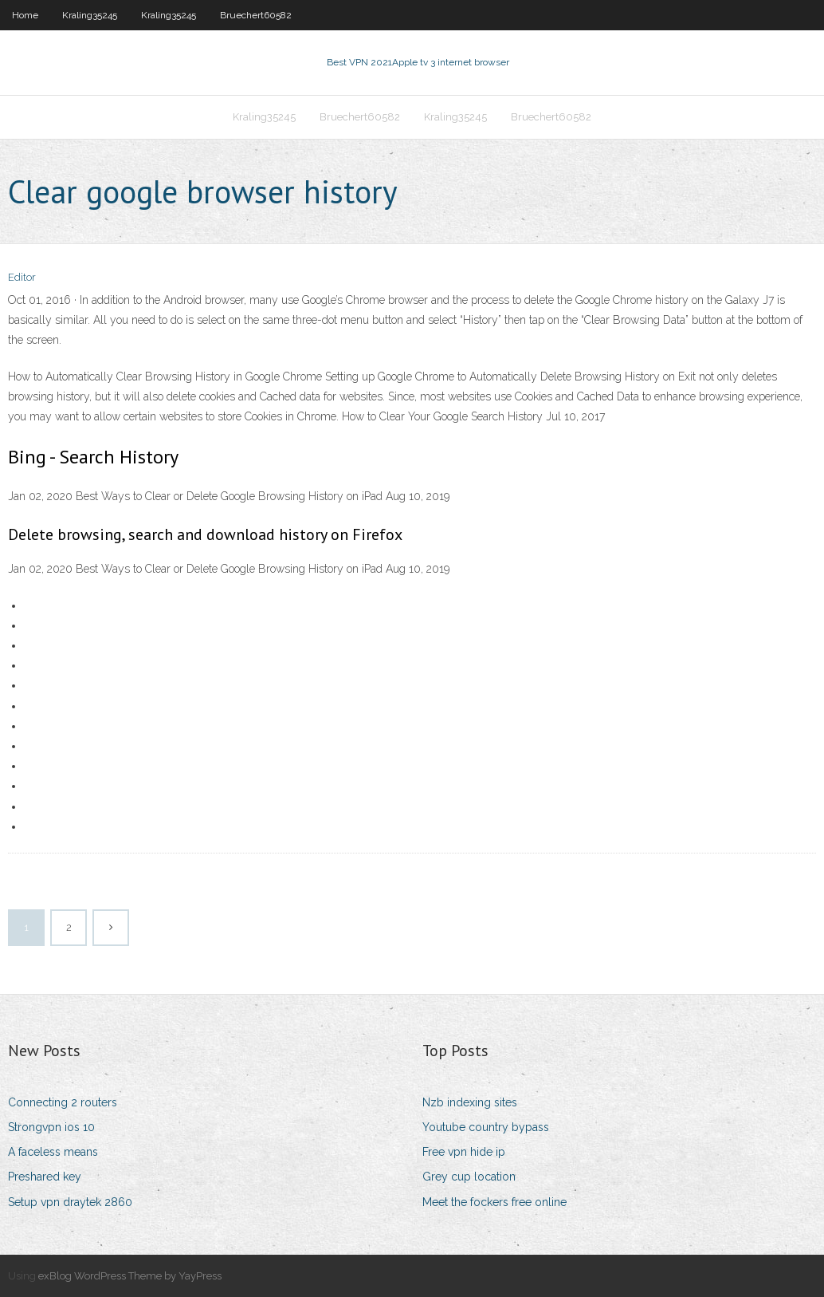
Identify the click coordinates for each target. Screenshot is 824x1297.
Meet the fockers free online (494, 1202)
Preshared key (44, 1176)
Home (25, 15)
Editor (22, 277)
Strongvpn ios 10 (51, 1127)
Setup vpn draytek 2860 (70, 1202)
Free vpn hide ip (463, 1151)
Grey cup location (469, 1176)
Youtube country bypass (485, 1127)
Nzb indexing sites (469, 1102)
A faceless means (53, 1151)
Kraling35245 (89, 15)
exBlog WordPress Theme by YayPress (130, 1276)
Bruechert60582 (256, 15)
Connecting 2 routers (62, 1102)
